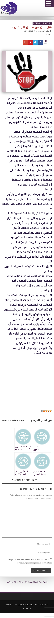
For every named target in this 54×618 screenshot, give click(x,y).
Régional (47, 23)
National (37, 23)
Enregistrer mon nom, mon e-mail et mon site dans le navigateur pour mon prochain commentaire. (30, 561)
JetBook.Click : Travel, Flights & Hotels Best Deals (27, 582)
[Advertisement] (28, 438)
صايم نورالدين (43, 31)
